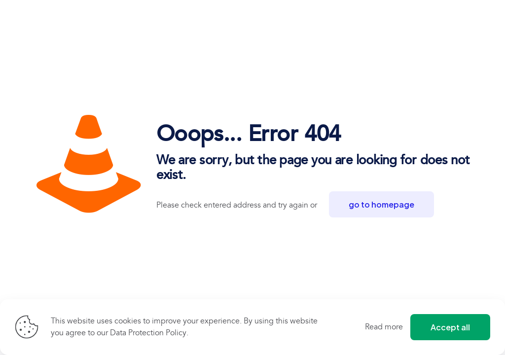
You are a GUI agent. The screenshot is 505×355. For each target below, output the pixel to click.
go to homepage (381, 204)
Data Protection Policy (148, 333)
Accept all (450, 327)
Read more (384, 327)
